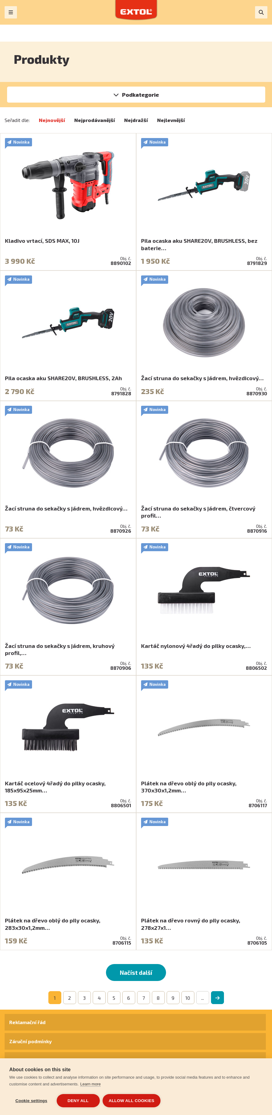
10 (187, 998)
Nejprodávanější (94, 120)
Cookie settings (31, 1100)
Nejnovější (52, 120)
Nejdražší (136, 120)
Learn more (90, 1084)
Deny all (77, 1100)
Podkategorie (140, 94)
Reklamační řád (27, 1022)
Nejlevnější (171, 120)
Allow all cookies (132, 1100)
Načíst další (136, 972)
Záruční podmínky (30, 1041)
